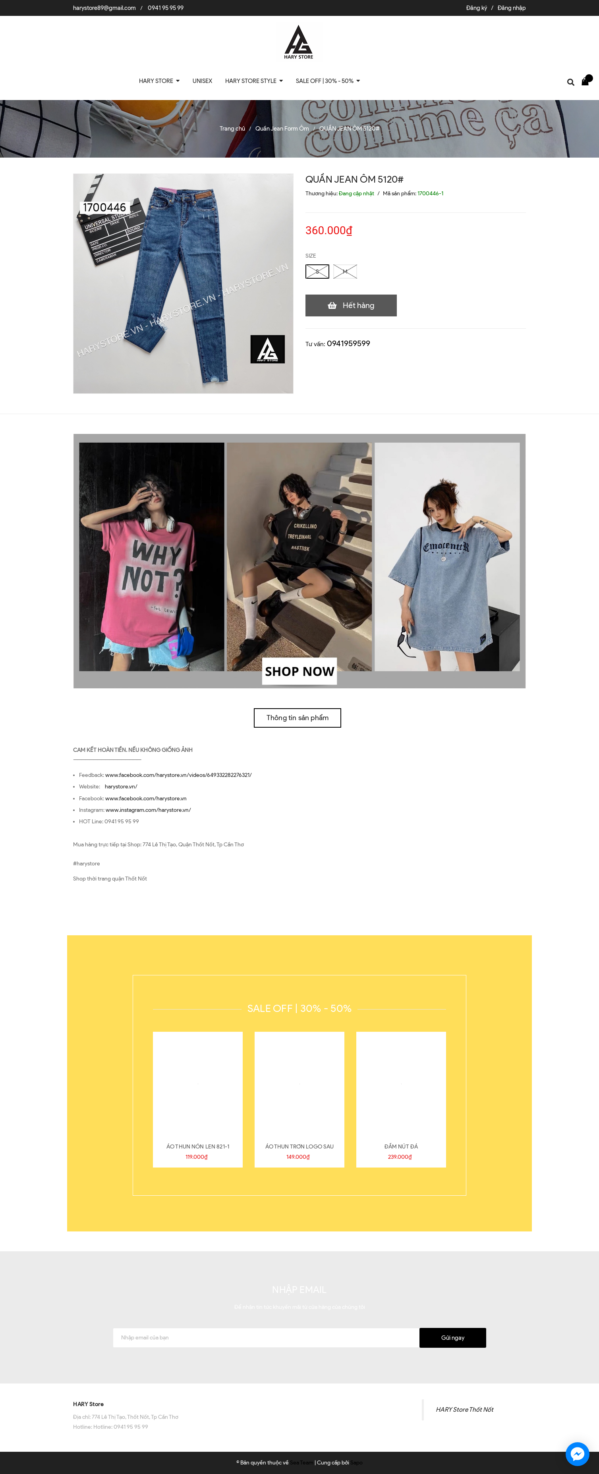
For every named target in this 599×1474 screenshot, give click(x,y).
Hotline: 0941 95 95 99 (120, 1427)
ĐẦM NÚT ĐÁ (401, 1146)
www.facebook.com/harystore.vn (146, 798)
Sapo (356, 1462)
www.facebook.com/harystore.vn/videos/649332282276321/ (178, 775)
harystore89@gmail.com (104, 8)
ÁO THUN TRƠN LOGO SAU (299, 1146)
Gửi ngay (452, 1337)
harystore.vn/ (121, 786)
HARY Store (88, 1404)
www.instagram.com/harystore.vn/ (148, 810)
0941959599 (348, 343)
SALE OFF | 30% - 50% (299, 1008)
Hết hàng (359, 305)
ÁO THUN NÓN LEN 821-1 (197, 1146)
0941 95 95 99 (166, 8)
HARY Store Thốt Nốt (464, 1409)
